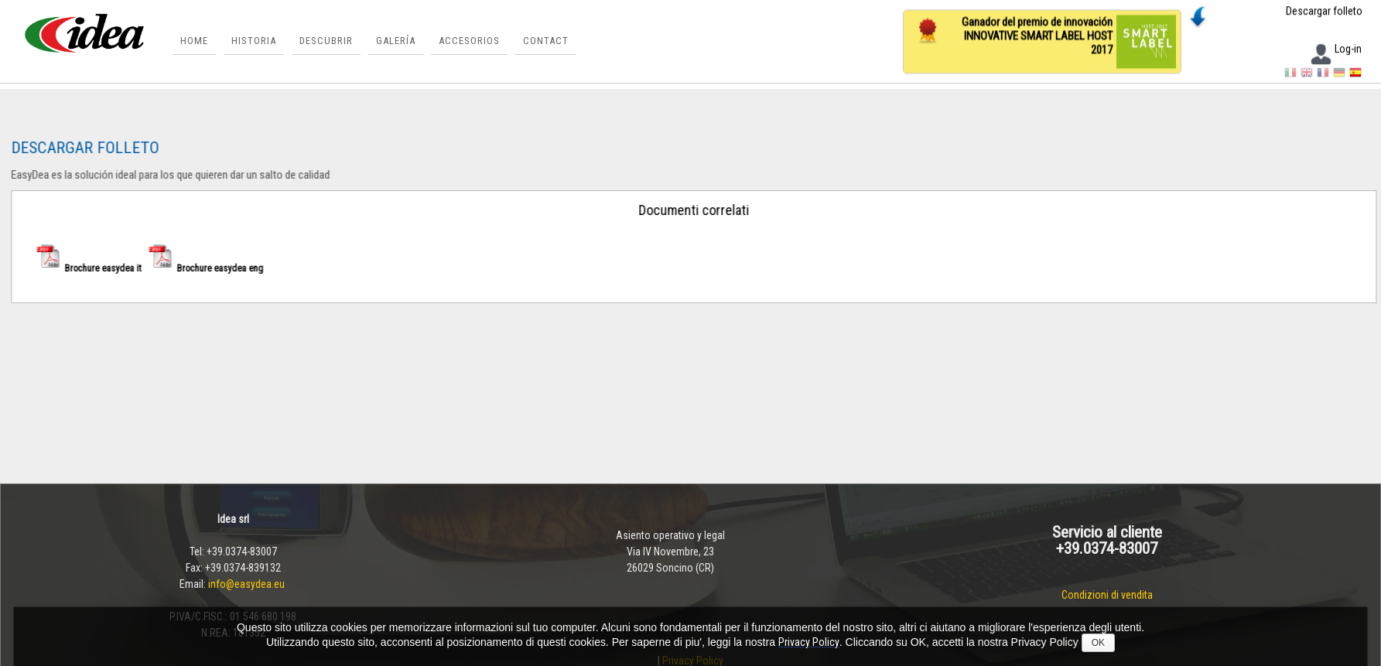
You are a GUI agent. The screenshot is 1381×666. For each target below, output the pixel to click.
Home (194, 40)
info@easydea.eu (247, 584)
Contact (546, 40)
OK (1098, 642)
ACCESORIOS (469, 40)
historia (253, 40)
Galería (395, 40)
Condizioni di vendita (1107, 595)
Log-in (1335, 49)
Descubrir (326, 40)
